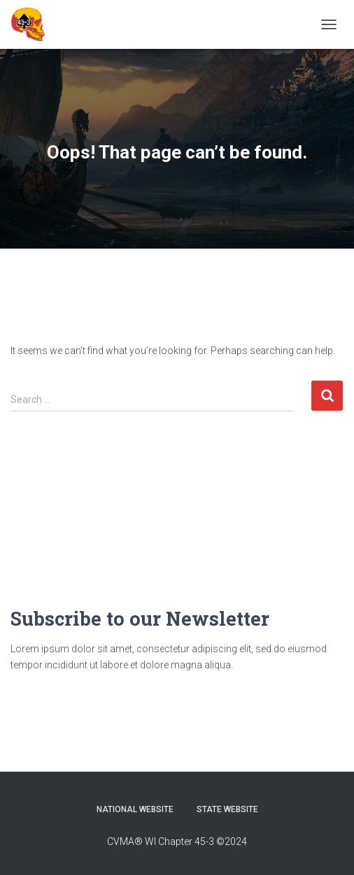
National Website (135, 809)
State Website (227, 809)
